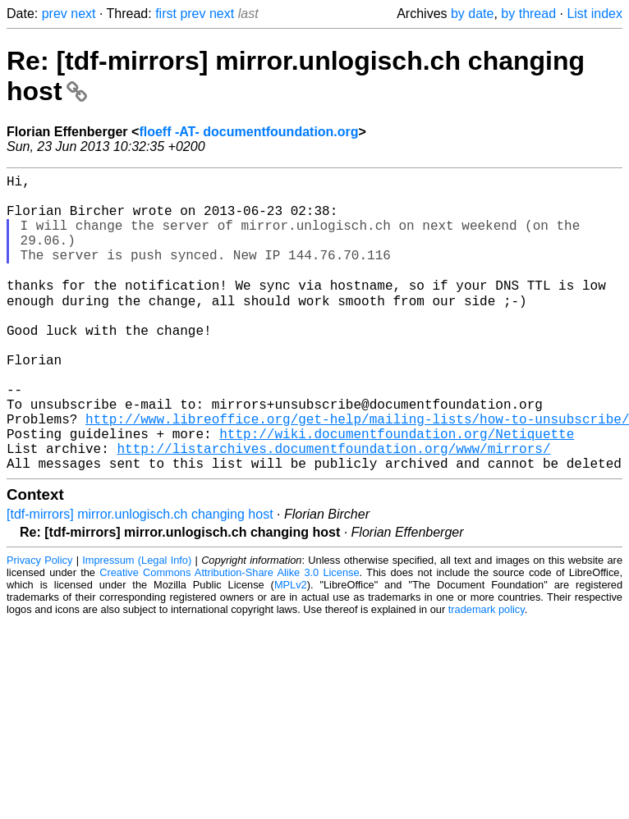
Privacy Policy (39, 624)
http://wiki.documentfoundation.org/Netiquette (396, 491)
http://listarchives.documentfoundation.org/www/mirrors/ (333, 509)
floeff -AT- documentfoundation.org (248, 132)
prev (54, 14)
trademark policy (486, 673)
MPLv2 (290, 649)
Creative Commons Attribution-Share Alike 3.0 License (229, 636)
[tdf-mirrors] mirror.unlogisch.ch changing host (140, 578)
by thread (528, 14)
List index (594, 14)
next (83, 14)
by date (472, 14)
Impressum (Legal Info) (136, 624)
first (166, 14)
